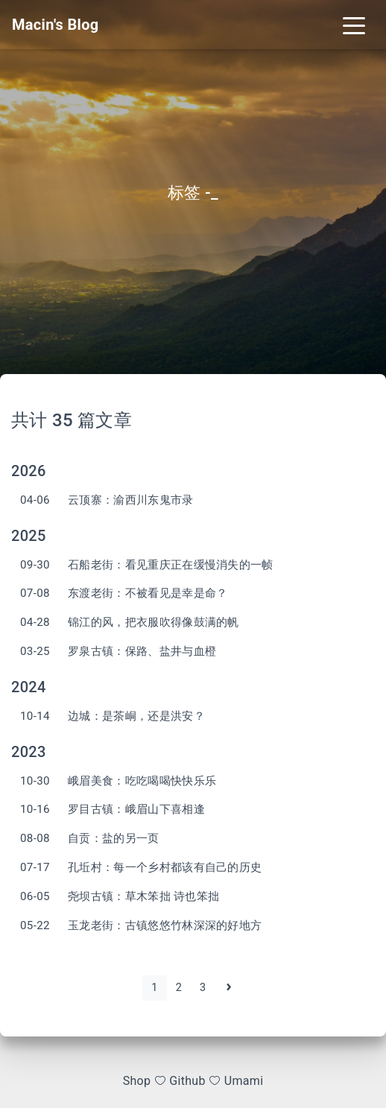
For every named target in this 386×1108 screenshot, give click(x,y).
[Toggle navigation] (354, 24)
